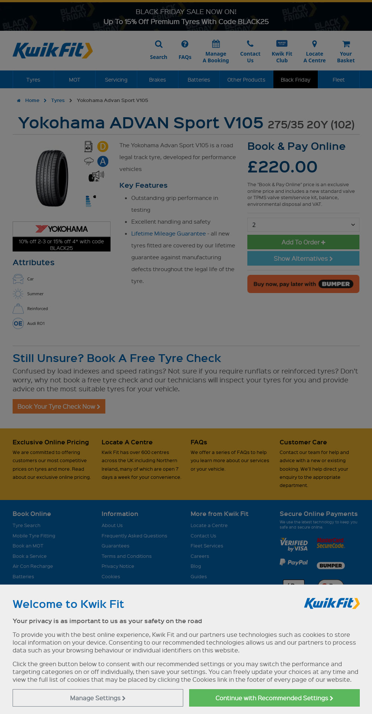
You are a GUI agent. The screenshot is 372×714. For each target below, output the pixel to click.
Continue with (274, 698)
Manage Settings (98, 698)
